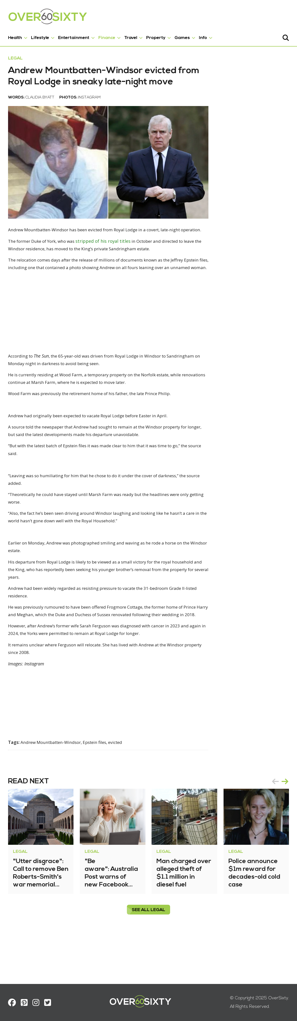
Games (184, 36)
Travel (132, 36)
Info (205, 36)
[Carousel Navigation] (278, 824)
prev (273, 824)
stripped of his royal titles (111, 262)
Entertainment (75, 36)
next (283, 824)
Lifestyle (42, 36)
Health (17, 36)
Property (157, 36)
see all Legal (148, 953)
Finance (108, 36)
